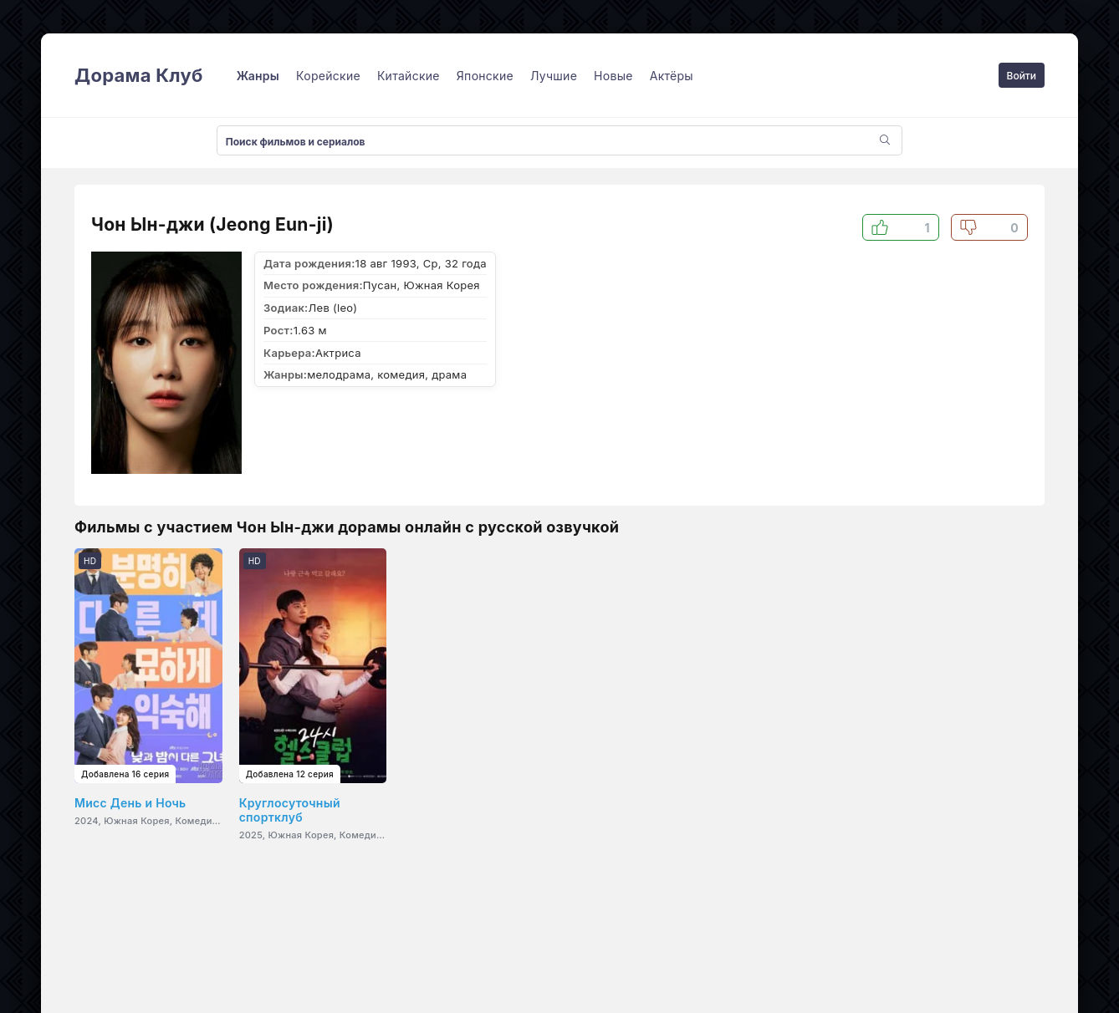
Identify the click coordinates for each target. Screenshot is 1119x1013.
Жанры (258, 76)
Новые (613, 76)
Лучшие (553, 76)
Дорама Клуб (138, 75)
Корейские (328, 76)
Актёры (671, 76)
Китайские (408, 76)
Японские (485, 76)
